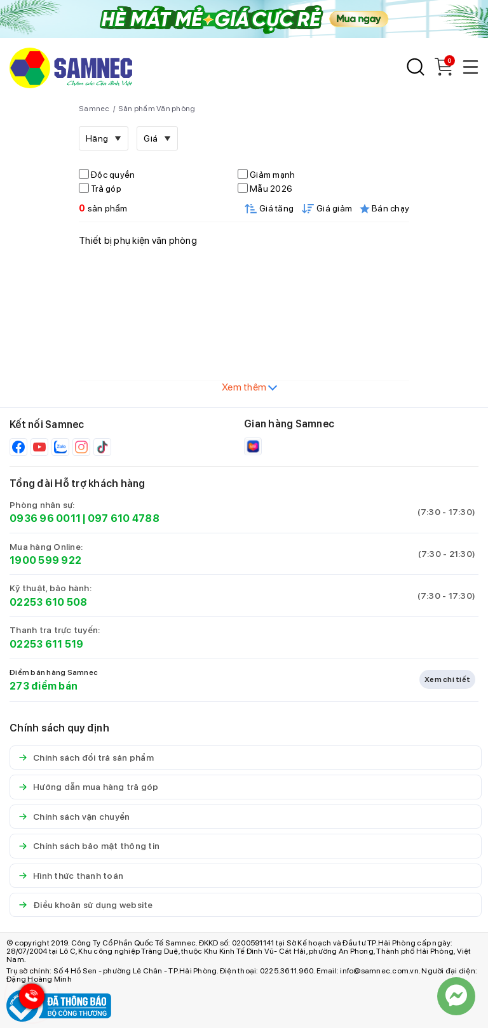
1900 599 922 (45, 560)
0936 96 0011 (45, 518)
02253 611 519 (46, 644)
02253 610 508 (48, 602)
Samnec (94, 108)
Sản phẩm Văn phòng (157, 108)
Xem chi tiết (447, 679)
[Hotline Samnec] (28, 999)
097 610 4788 (123, 518)
